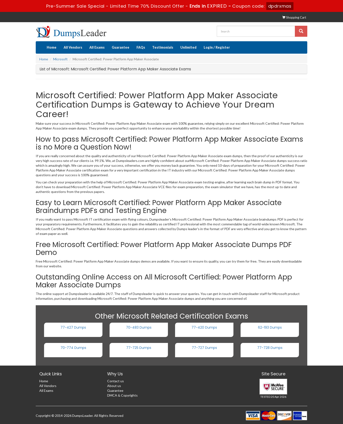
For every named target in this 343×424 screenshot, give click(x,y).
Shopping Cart (294, 17)
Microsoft (60, 59)
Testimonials (162, 47)
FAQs (140, 47)
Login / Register (217, 47)
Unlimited (188, 47)
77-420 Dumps (204, 327)
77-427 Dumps (73, 327)
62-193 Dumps (270, 327)
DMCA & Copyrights (122, 395)
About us (114, 386)
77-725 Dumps (138, 347)
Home (51, 47)
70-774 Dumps (73, 347)
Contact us (115, 381)
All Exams (97, 47)
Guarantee (120, 47)
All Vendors (73, 47)
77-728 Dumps (269, 347)
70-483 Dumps (138, 327)
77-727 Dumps (204, 347)
